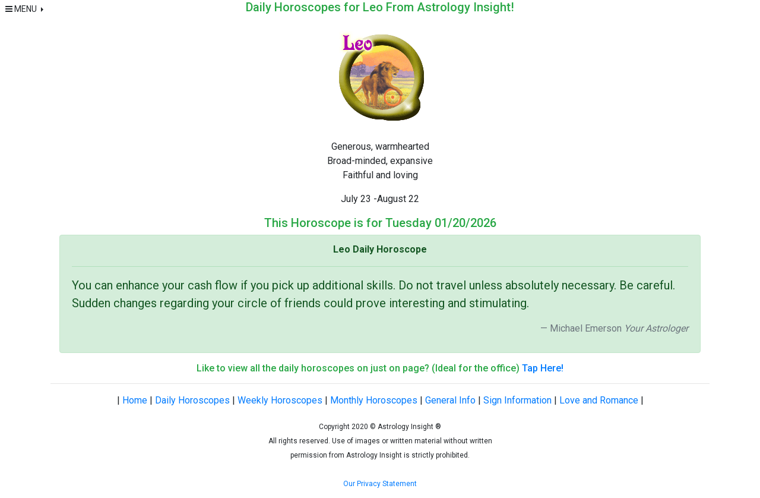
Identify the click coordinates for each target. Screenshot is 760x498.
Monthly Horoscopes (373, 400)
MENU (22, 9)
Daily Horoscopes (192, 400)
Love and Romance (598, 400)
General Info (450, 400)
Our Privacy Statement (380, 484)
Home (134, 400)
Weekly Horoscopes (280, 400)
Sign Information (517, 400)
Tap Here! (542, 368)
